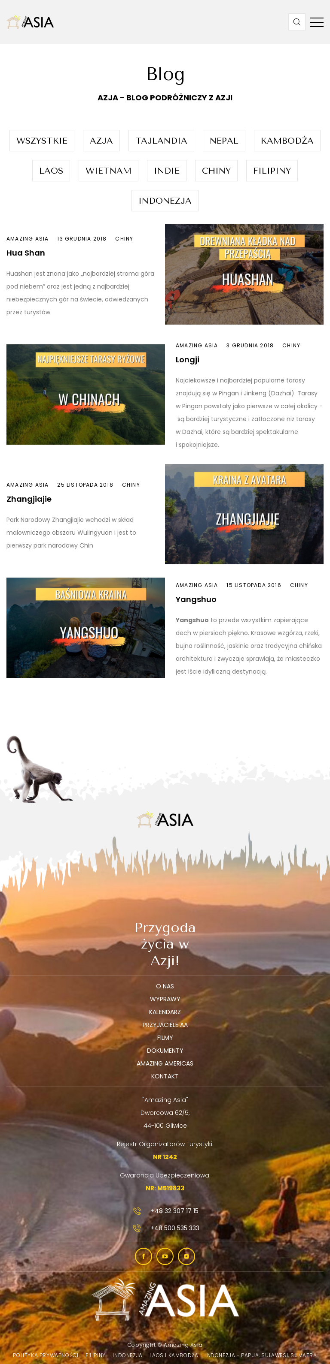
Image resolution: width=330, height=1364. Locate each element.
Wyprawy (165, 999)
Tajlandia (161, 141)
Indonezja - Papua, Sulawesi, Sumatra (261, 1355)
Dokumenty (165, 1050)
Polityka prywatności (45, 1355)
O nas (165, 986)
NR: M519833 (165, 1188)
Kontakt (165, 1076)
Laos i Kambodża (174, 1355)
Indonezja (165, 201)
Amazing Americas (165, 1063)
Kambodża (287, 141)
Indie (167, 171)
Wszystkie (41, 141)
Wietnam (108, 171)
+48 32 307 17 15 (165, 1210)
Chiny (216, 171)
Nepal (224, 141)
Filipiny (272, 171)
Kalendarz (165, 1012)
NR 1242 (165, 1157)
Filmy (165, 1038)
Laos (51, 171)
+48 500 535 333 (165, 1228)
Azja (101, 141)
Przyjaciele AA (165, 1025)
